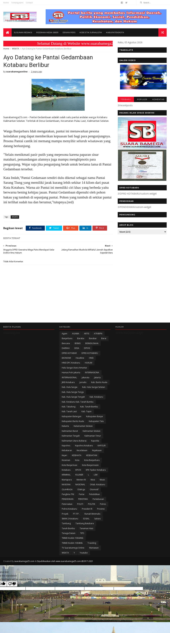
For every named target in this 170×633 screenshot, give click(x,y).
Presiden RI (87, 508)
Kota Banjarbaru (92, 460)
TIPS (82, 533)
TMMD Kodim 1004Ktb (72, 543)
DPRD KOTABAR (69, 353)
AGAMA (75, 333)
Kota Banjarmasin (90, 465)
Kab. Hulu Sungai (69, 387)
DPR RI (87, 348)
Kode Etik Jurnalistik (91, 32)
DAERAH (66, 348)
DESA (76, 348)
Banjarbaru (67, 338)
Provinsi (101, 508)
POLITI (80, 504)
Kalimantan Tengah (71, 435)
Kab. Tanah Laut (69, 411)
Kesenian (66, 460)
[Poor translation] (12, 584)
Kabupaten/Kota (115, 32)
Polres (103, 504)
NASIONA (66, 484)
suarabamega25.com (24, 561)
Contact (29, 2)
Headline (80, 358)
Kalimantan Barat (70, 431)
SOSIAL (86, 518)
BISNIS (78, 343)
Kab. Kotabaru (96, 396)
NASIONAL (80, 484)
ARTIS (86, 333)
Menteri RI (81, 479)
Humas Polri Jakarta (71, 372)
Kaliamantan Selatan (83, 426)
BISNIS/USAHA (91, 343)
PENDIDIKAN (67, 499)
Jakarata (85, 377)
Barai (103, 338)
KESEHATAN (91, 455)
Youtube (84, 552)
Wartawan (94, 547)
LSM (95, 474)
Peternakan (67, 504)
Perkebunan (98, 499)
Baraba (80, 338)
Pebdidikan (94, 494)
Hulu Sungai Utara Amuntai (74, 367)
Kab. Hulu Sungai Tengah (73, 396)
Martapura (67, 479)
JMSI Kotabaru (68, 382)
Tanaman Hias (86, 528)
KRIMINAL (66, 474)
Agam (64, 333)
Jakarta (97, 377)
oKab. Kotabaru (97, 484)
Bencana (66, 343)
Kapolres (66, 445)
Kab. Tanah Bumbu (89, 406)
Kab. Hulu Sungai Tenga (73, 392)
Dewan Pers (69, 32)
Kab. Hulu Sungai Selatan (93, 387)
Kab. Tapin (86, 411)
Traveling (91, 543)
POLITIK (91, 504)
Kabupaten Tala (96, 421)
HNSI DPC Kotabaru (71, 362)
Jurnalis (83, 382)
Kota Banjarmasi (69, 465)
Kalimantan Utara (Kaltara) (74, 440)
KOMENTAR (158, 99)
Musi (93, 479)
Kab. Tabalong (68, 406)
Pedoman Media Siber (47, 32)
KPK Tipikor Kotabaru (96, 469)
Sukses (97, 518)
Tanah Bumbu (68, 528)
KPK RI (78, 469)
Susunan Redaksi (23, 32)
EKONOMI (66, 358)
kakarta (65, 426)
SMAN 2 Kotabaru (70, 518)
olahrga (81, 489)
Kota (77, 460)
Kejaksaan (97, 450)
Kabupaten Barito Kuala (73, 421)
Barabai (92, 338)
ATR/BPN (98, 333)
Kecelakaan (82, 450)
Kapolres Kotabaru (84, 445)
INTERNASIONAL (69, 377)
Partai (81, 494)
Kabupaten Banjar (94, 416)
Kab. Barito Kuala (99, 382)
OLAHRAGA (67, 489)
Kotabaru (66, 469)
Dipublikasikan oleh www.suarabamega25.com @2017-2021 (65, 561)
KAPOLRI (102, 445)
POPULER (142, 99)
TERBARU (126, 99)
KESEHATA (76, 455)
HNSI (91, 358)
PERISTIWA (83, 499)
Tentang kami (17, 2)
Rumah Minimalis (92, 513)
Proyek (65, 513)
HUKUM (88, 362)
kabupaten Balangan (71, 416)
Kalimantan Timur (93, 435)
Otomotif (94, 489)
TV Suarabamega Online (73, 547)
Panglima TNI (68, 494)
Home (6, 2)
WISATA (15, 48)
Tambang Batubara (85, 523)
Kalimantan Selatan (91, 431)
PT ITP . (76, 513)
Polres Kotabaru (69, 508)
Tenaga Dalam (68, 533)
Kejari (64, 455)
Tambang (66, 523)
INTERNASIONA (92, 372)
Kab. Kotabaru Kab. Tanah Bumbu (77, 401)
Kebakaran (67, 450)
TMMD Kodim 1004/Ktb (72, 538)
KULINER (79, 474)
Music (102, 479)
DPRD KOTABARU (90, 353)
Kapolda (95, 440)
